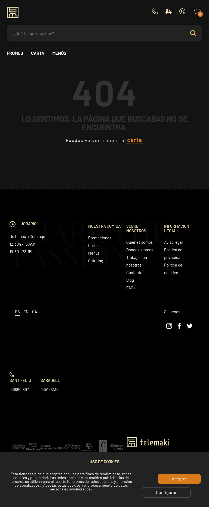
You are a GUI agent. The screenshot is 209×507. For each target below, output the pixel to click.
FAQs (130, 287)
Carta (37, 53)
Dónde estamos (139, 249)
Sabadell (50, 380)
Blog (130, 280)
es (17, 311)
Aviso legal (173, 242)
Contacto (134, 272)
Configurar (166, 492)
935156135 (50, 389)
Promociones (99, 237)
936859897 (19, 389)
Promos (15, 53)
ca (34, 311)
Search (193, 33)
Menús (59, 53)
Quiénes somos (139, 242)
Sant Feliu (20, 380)
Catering (95, 260)
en (26, 311)
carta (134, 140)
